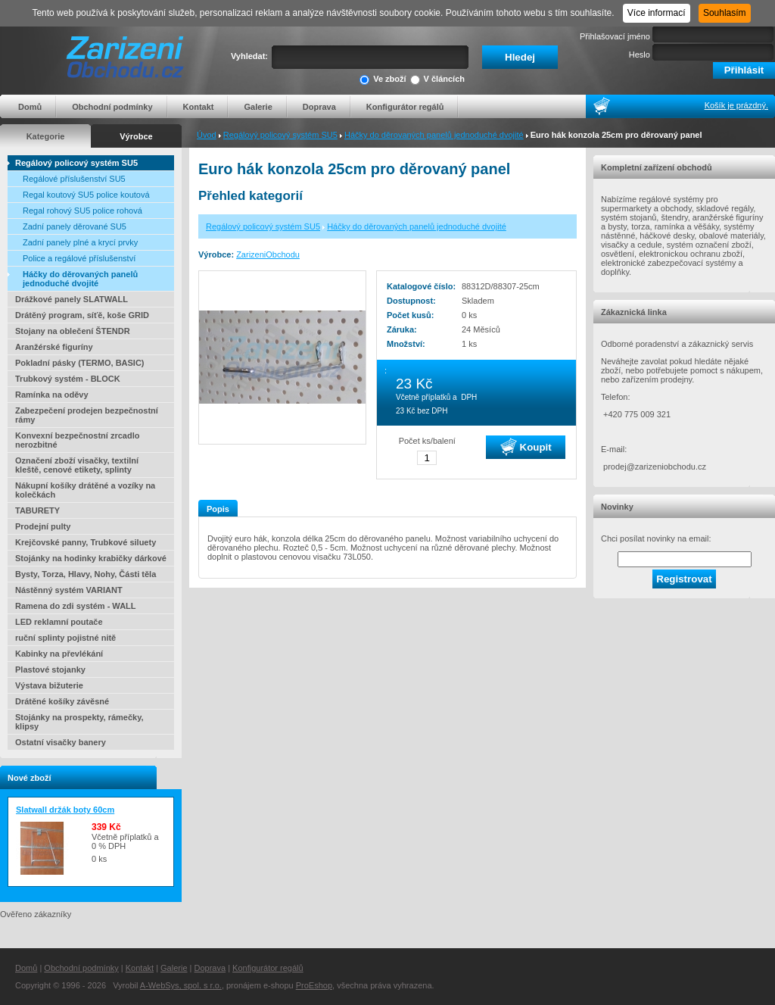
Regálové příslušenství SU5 (74, 178)
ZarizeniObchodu (268, 254)
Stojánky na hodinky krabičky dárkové (91, 558)
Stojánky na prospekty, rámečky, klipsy (79, 722)
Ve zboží (382, 80)
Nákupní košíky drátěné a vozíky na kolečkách (85, 490)
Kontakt (198, 106)
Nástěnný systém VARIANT (69, 590)
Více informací (656, 13)
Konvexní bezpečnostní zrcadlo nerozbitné (77, 440)
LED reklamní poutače (59, 621)
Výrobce (136, 136)
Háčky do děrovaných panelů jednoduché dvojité (434, 134)
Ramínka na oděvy (52, 394)
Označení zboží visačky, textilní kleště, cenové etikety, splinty (77, 465)
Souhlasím (724, 13)
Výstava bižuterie (49, 685)
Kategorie (45, 136)
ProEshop (314, 985)
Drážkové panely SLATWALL (71, 299)
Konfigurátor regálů (405, 106)
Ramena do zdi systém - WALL (75, 605)
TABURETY (37, 510)
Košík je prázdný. (736, 105)
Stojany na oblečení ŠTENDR (72, 331)
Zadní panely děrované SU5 (74, 226)
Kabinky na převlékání (59, 653)
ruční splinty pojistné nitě (65, 637)
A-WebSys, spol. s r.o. (181, 985)
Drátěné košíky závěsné (62, 701)
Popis (218, 508)
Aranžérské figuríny (54, 346)
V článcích (437, 80)
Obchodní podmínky (112, 106)
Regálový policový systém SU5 (280, 134)
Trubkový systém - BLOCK (67, 378)
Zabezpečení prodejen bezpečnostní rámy (86, 415)
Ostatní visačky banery (60, 742)
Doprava (319, 106)
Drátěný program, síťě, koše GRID (82, 315)
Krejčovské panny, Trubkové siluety (85, 542)
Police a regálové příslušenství (79, 258)
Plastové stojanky (50, 669)
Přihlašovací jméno (615, 36)
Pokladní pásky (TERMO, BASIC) (80, 362)
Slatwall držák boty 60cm (65, 809)
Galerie (258, 106)
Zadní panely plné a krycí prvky (80, 242)
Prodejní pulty (42, 526)
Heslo (639, 54)
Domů (30, 106)
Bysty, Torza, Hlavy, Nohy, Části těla (85, 574)
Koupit (526, 446)
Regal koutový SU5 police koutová (86, 194)
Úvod (206, 134)
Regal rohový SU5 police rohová (82, 210)
